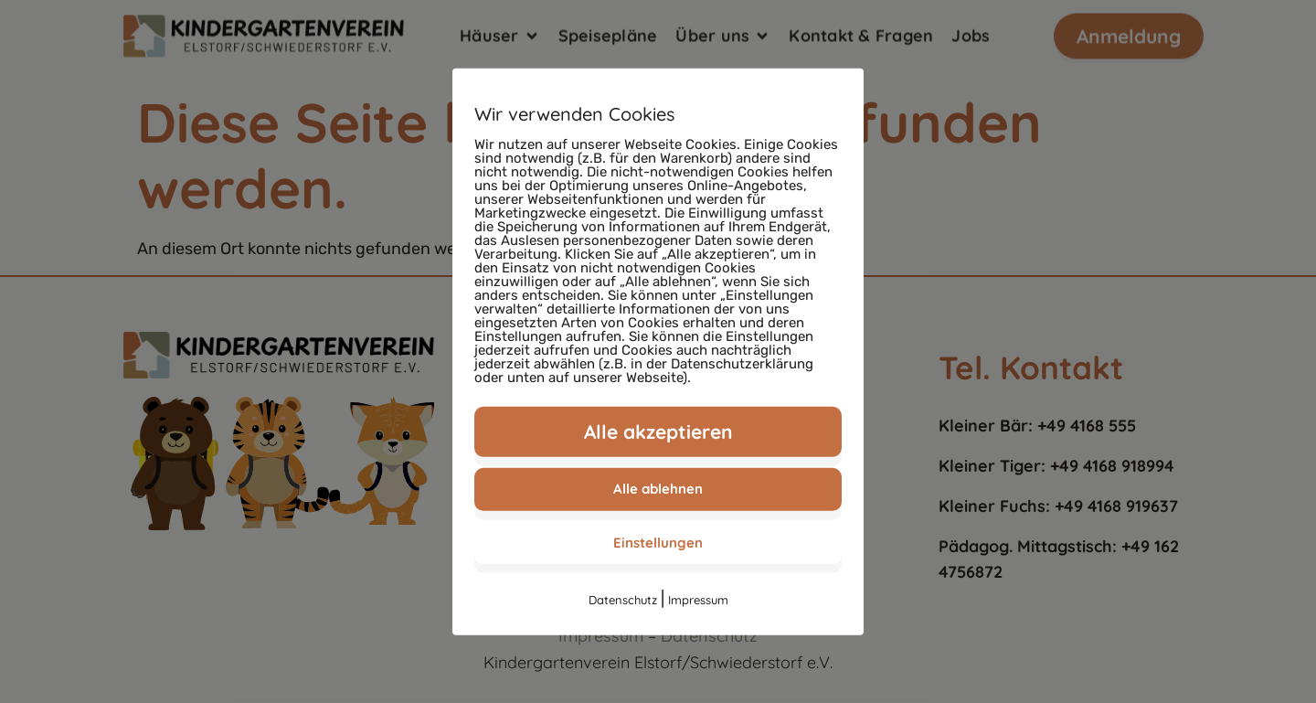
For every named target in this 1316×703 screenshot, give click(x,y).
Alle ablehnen (658, 488)
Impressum (698, 599)
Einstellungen (658, 541)
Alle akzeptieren (658, 430)
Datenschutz (623, 599)
